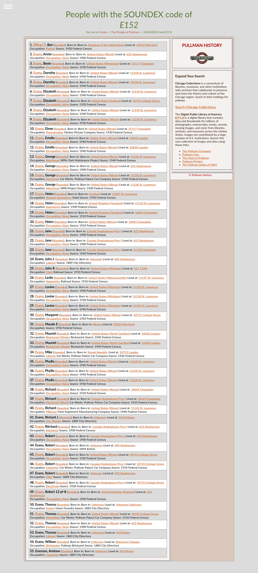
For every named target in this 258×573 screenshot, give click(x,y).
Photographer (55, 132)
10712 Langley (129, 352)
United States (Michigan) (106, 268)
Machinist (52, 430)
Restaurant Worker (58, 337)
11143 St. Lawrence (147, 203)
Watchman (53, 160)
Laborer (51, 262)
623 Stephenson (136, 54)
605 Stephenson (124, 259)
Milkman (51, 411)
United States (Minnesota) (102, 63)
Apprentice (53, 281)
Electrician (52, 178)
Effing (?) (39, 45)
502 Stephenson (125, 473)
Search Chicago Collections (195, 107)
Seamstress (53, 206)
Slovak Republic (98, 352)
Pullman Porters (192, 161)
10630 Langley (139, 138)
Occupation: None (57, 57)
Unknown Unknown (129, 504)
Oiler (49, 476)
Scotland (94, 194)
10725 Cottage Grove (150, 464)
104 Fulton (123, 532)
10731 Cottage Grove (146, 100)
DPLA (179, 117)
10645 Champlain (146, 212)
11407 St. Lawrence (124, 194)
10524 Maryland (124, 324)
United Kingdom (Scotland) (106, 203)
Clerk (49, 272)
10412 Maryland (146, 45)
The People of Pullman (125, 32)
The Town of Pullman (195, 158)
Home (103, 32)
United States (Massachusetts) (108, 277)
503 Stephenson (125, 445)
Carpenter (52, 467)
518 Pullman (127, 417)
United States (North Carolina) (110, 333)
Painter (50, 48)
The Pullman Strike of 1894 (199, 164)
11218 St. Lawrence (142, 72)
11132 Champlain (144, 249)
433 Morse (126, 551)
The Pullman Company (196, 151)
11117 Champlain (142, 63)
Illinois (97, 324)
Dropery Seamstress (59, 197)
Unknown (96, 259)
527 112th (140, 268)
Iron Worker (53, 421)
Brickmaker (53, 545)
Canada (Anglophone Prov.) (104, 231)
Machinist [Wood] (57, 402)
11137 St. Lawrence (151, 277)
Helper (50, 508)
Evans (37, 54)
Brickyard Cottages (128, 541)
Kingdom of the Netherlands (106, 45)
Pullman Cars (190, 154)
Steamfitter (53, 517)
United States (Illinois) (100, 54)
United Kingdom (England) (118, 491)
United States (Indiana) (106, 100)
